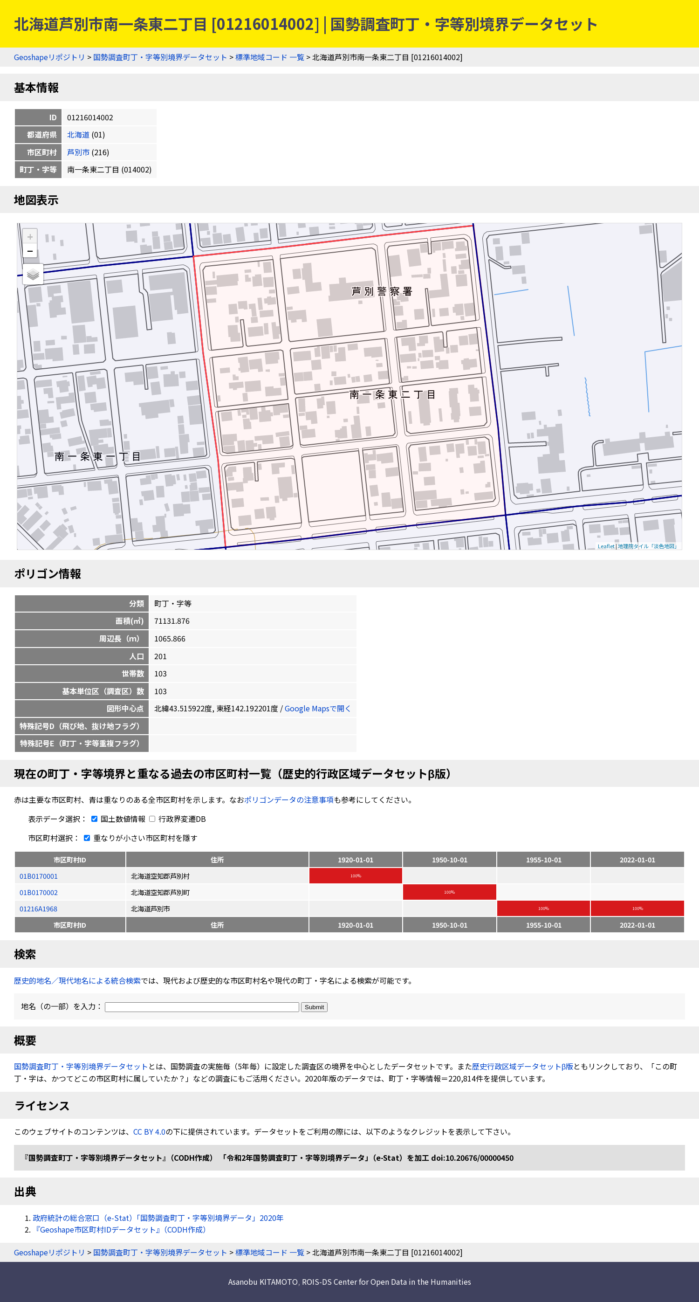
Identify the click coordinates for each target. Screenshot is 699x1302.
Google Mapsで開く (318, 708)
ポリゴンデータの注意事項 (289, 799)
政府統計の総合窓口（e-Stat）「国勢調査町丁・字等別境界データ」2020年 (158, 1217)
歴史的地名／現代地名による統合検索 (77, 980)
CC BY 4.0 (149, 1131)
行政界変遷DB (177, 818)
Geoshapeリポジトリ (49, 56)
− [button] (30, 250)
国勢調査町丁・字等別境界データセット (160, 56)
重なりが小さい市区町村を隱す (139, 837)
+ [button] (30, 236)
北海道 (78, 134)
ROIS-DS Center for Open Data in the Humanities (386, 1281)
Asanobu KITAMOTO (263, 1281)
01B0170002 (39, 892)
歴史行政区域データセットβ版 (522, 1066)
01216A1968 (38, 908)
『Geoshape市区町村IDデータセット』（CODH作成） (121, 1229)
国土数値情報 (117, 818)
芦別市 (78, 152)
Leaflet (606, 546)
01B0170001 (39, 876)
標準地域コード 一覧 (269, 56)
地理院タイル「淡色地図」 (648, 546)
